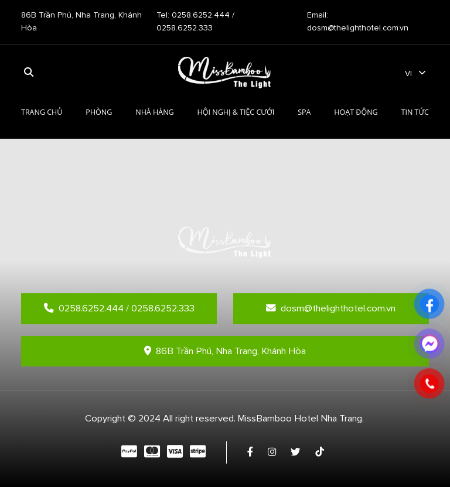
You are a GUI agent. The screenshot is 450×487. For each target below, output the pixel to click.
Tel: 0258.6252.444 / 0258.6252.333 (195, 21)
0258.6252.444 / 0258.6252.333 (119, 308)
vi (408, 73)
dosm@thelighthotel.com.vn (331, 308)
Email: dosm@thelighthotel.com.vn (357, 21)
